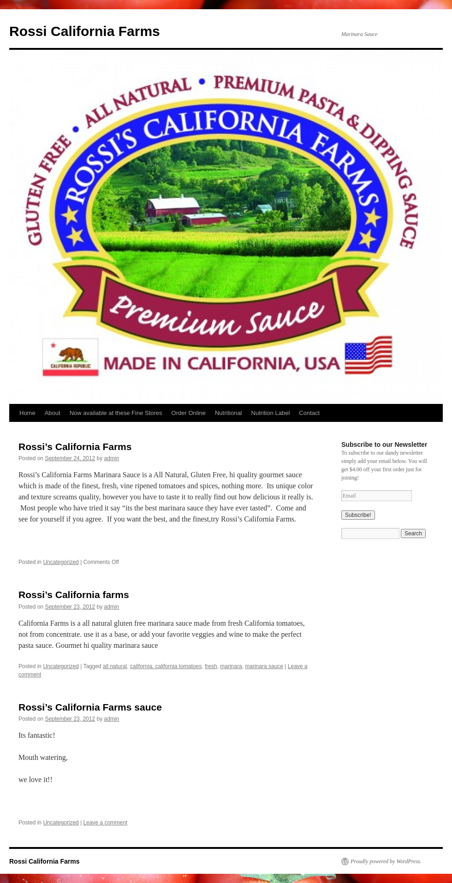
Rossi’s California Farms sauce (90, 707)
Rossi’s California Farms (74, 446)
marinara (231, 666)
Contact (309, 412)
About (52, 412)
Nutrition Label (270, 412)
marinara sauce (264, 666)
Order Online (189, 412)
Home (27, 412)
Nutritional (228, 412)
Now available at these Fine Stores (116, 412)
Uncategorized (60, 562)
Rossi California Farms (84, 31)
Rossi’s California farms (73, 594)
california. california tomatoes (166, 666)
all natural (115, 666)
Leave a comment (105, 822)
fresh (211, 666)
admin (111, 458)
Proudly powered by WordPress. (386, 861)
